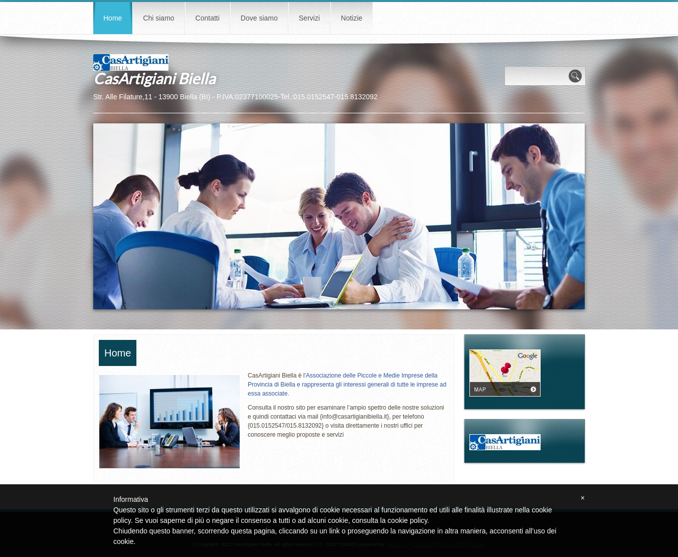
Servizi (309, 18)
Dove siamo (259, 18)
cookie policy (407, 520)
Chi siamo (158, 18)
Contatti (208, 18)
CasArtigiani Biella (154, 78)
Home (112, 18)
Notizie (352, 18)
